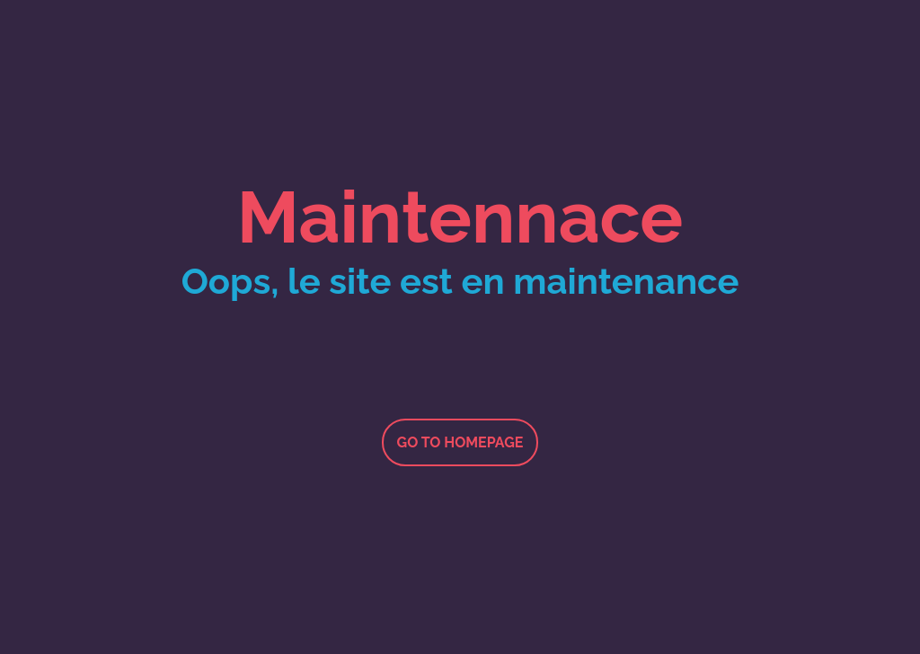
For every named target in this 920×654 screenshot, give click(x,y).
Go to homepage (460, 442)
